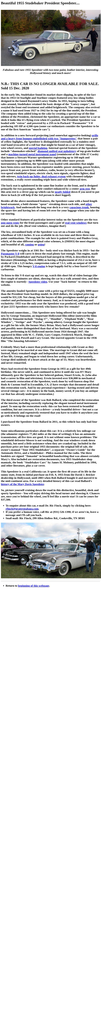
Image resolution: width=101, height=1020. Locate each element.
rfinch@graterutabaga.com (22, 508)
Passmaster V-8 (10, 253)
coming (29, 244)
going (41, 244)
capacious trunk (79, 207)
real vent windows (76, 222)
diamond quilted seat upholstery (56, 151)
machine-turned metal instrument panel (32, 154)
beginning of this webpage (33, 585)
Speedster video (37, 281)
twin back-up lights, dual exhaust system (41, 176)
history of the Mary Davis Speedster (22, 484)
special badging (38, 147)
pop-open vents (10, 222)
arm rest (85, 188)
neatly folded (62, 191)
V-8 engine (39, 266)
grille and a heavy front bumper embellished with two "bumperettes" (49, 137)
